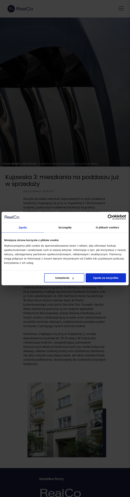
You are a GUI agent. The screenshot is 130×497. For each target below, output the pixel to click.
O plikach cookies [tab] (107, 227)
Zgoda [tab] (22, 227)
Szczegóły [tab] (65, 227)
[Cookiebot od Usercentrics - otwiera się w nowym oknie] (110, 217)
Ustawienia (64, 277)
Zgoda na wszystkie (106, 277)
